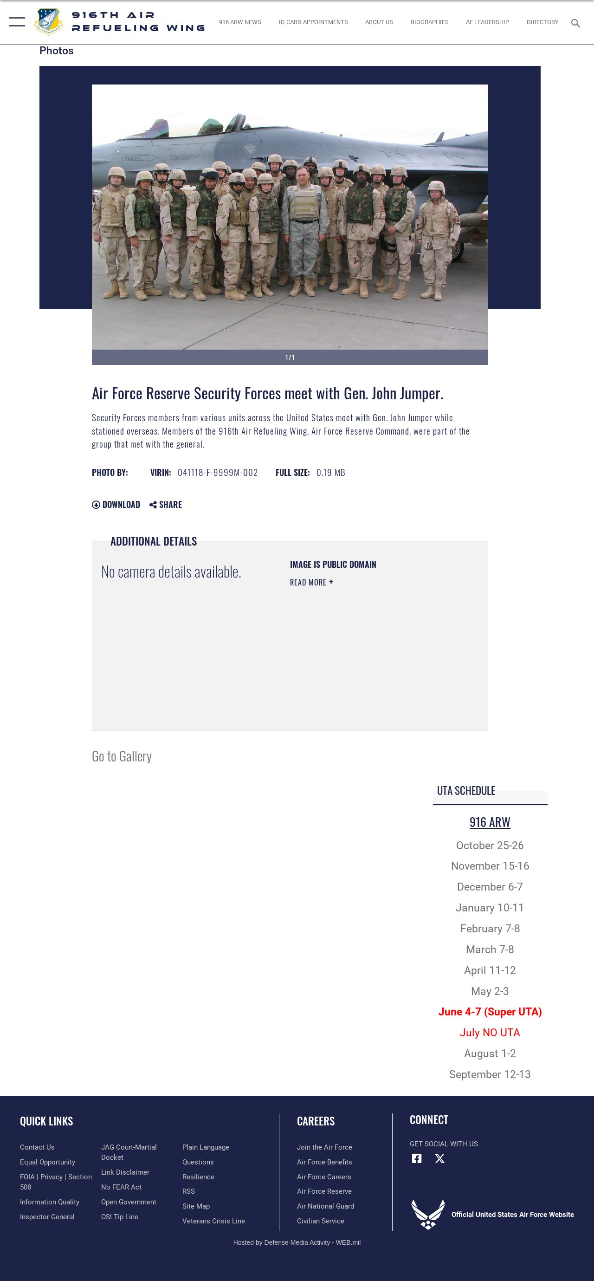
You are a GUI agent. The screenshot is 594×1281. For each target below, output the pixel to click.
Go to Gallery (122, 755)
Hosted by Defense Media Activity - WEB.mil (297, 1242)
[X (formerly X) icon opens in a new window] (439, 1158)
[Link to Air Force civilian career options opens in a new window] (320, 1221)
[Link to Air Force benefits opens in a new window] (324, 1162)
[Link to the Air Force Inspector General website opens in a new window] (47, 1217)
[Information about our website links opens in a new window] (125, 1172)
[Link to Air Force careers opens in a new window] (324, 1177)
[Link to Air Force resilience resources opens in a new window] (198, 1177)
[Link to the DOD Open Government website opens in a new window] (128, 1202)
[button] (15, 22)
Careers (316, 1121)
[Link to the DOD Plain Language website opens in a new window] (205, 1147)
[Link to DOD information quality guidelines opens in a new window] (49, 1202)
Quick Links (46, 1121)
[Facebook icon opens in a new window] (417, 1158)
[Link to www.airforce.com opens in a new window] (324, 1147)
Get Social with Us (444, 1144)
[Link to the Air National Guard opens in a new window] (325, 1206)
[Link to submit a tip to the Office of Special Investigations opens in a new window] (119, 1217)
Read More (309, 582)
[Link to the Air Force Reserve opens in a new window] (324, 1191)
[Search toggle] (577, 22)
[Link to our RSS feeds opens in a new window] (188, 1191)
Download (116, 504)
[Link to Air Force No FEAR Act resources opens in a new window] (121, 1187)
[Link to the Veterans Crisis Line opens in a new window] (213, 1221)
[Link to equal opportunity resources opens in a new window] (47, 1162)
